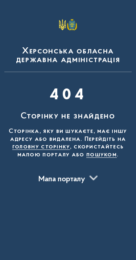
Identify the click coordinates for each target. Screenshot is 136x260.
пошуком (101, 155)
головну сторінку (41, 147)
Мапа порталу (61, 179)
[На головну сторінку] (68, 37)
